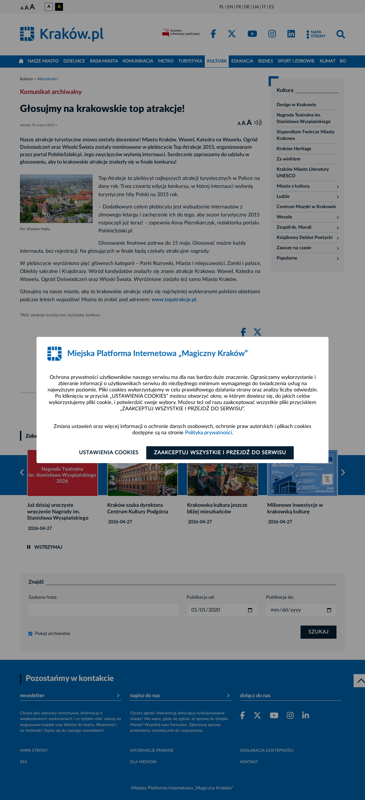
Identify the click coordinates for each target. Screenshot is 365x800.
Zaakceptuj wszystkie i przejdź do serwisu (220, 452)
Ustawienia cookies (109, 452)
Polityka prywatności (208, 432)
